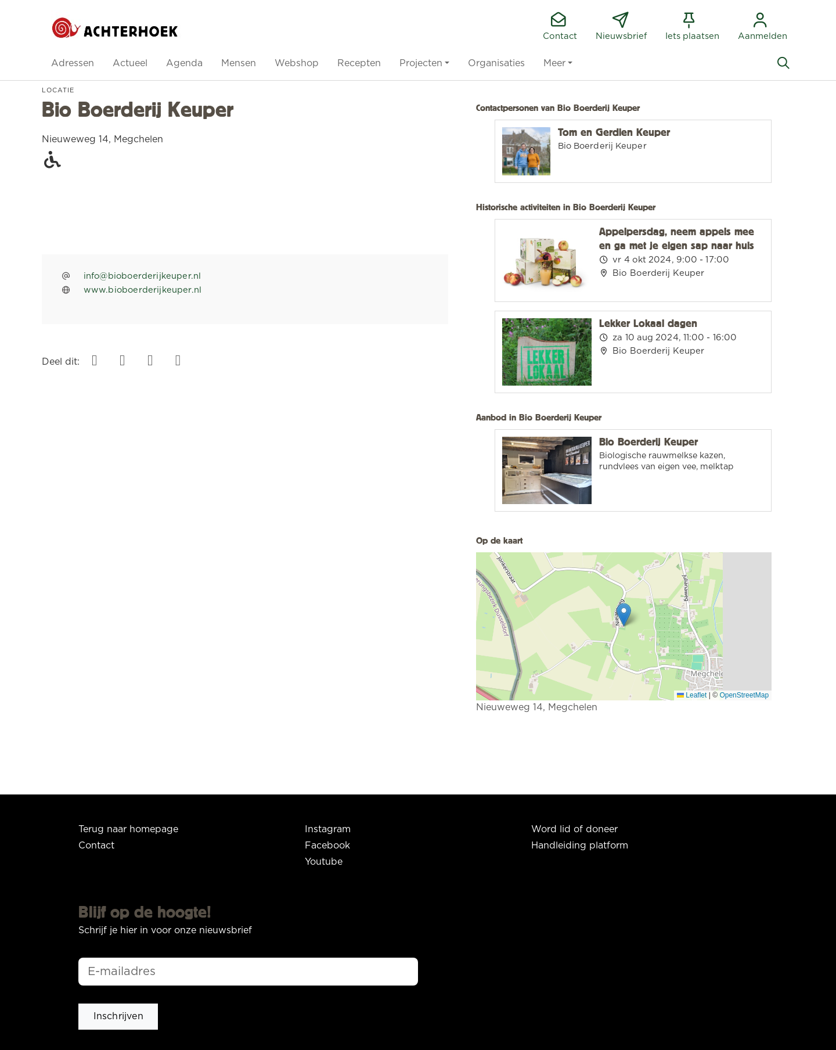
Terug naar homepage (128, 829)
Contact (96, 845)
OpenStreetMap (744, 695)
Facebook (327, 845)
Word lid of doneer (574, 829)
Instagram (328, 829)
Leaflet (692, 695)
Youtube (324, 861)
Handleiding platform (579, 845)
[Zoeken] (783, 63)
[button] (72, 63)
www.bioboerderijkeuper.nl (143, 290)
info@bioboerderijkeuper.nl (142, 276)
